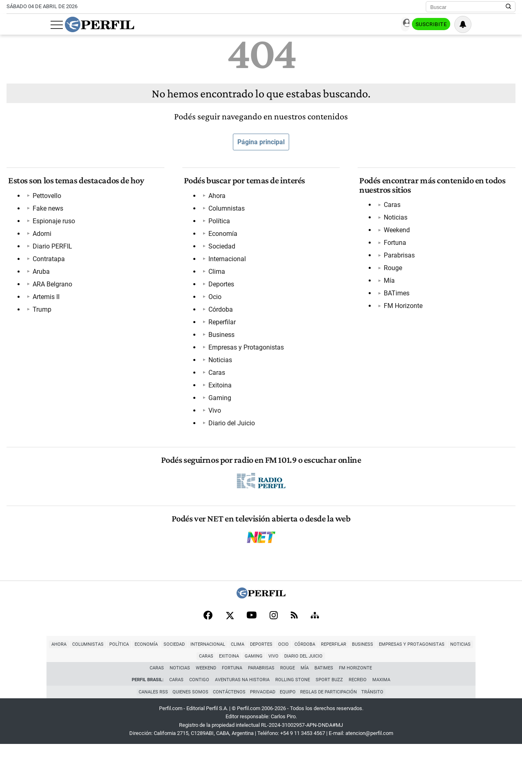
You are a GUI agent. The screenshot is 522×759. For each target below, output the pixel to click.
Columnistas (225, 212)
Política (217, 224)
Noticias (218, 363)
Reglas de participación (331, 706)
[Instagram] (274, 629)
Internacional (225, 262)
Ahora (215, 199)
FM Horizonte (401, 309)
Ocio (213, 300)
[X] (230, 629)
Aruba (39, 275)
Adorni (40, 237)
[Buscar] (468, 7)
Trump (40, 313)
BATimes (395, 296)
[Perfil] (261, 609)
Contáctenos (228, 706)
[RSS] (294, 629)
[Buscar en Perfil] (508, 7)
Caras (215, 376)
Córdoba (219, 313)
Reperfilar (220, 325)
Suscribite (474, 25)
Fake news (46, 212)
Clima (215, 275)
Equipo (289, 706)
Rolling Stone (292, 694)
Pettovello (45, 199)
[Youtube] (252, 629)
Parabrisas (397, 258)
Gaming (218, 401)
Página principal (261, 142)
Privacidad (262, 706)
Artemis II (44, 300)
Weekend (395, 233)
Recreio (358, 694)
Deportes (219, 287)
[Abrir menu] (13, 25)
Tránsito (376, 706)
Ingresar (434, 25)
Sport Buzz (329, 694)
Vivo (213, 414)
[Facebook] (207, 629)
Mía (387, 284)
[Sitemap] (315, 629)
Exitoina (218, 388)
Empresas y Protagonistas (244, 350)
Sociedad (220, 249)
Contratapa (47, 262)
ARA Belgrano (51, 287)
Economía (221, 237)
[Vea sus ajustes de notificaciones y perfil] (507, 24)
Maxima (381, 694)
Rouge (391, 271)
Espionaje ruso (52, 224)
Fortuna (393, 246)
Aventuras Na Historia (242, 694)
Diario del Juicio (230, 426)
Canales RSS (149, 706)
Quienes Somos (188, 706)
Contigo (199, 694)
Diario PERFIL (51, 249)
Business (220, 338)
